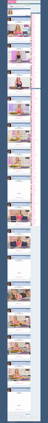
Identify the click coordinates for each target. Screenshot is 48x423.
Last (29, 15)
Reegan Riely (33, 196)
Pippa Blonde (33, 190)
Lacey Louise (33, 167)
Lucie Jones (33, 58)
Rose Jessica (33, 198)
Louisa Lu (33, 175)
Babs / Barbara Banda (34, 103)
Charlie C (33, 29)
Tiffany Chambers (34, 219)
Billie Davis (33, 108)
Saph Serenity (33, 73)
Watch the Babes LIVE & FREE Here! (22, 3)
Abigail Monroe (33, 89)
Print (8, 15)
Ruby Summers (33, 202)
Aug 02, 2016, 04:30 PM (10, 149)
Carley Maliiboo (33, 119)
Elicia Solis (33, 135)
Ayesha (32, 102)
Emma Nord (33, 39)
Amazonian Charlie (34, 94)
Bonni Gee (33, 109)
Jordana (33, 158)
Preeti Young (33, 69)
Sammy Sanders (34, 204)
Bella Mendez (33, 24)
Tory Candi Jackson (34, 222)
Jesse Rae (33, 49)
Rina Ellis (33, 197)
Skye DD (33, 75)
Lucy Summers (33, 178)
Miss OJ (33, 184)
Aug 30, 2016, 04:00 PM (10, 255)
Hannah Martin (33, 145)
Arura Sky (33, 19)
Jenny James (33, 156)
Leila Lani (33, 54)
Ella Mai (32, 136)
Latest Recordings (15, 9)
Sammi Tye (33, 203)
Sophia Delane (33, 209)
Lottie (32, 173)
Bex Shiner (33, 107)
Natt (32, 67)
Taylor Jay (33, 217)
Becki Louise (33, 104)
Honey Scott (33, 44)
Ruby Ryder (33, 201)
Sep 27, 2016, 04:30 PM (10, 308)
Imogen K (33, 149)
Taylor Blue (33, 216)
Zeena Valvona (33, 86)
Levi (32, 55)
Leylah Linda (33, 171)
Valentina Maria (33, 83)
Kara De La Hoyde (34, 160)
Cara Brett (33, 118)
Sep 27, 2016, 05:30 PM (10, 361)
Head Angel (33, 148)
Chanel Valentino (34, 121)
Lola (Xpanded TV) (34, 56)
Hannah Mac (33, 42)
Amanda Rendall (34, 16)
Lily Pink (33, 172)
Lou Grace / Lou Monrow (34, 174)
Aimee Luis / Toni (34, 90)
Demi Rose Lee (33, 132)
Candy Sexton (33, 117)
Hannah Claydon (34, 41)
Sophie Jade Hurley (34, 211)
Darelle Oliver (33, 35)
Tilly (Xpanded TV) (34, 82)
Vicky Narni (33, 84)
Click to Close (19, 34)
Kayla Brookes (33, 162)
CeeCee (33, 28)
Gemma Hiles (33, 141)
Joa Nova (33, 50)
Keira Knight (33, 163)
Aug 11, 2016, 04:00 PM (10, 202)
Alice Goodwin (33, 15)
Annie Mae (33, 18)
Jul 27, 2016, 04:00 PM (10, 96)
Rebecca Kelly (33, 71)
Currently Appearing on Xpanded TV (17, 10)
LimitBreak (12, 19)
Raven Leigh (33, 193)
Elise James (9, 8)
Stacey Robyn (33, 213)
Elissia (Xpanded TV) (34, 37)
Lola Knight (33, 57)
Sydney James (33, 214)
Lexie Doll (33, 170)
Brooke (32, 111)
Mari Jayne (33, 61)
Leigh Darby (33, 169)
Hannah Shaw (33, 146)
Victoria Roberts (33, 223)
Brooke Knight (33, 26)
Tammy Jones (33, 78)
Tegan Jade (33, 80)
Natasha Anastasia (34, 186)
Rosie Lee (33, 199)
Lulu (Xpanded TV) (34, 59)
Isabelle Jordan (33, 150)
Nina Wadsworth (33, 188)
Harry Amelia (33, 147)
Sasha (32, 206)
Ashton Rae (33, 21)
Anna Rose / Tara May (34, 17)
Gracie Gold (33, 143)
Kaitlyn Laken (33, 159)
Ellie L (32, 137)
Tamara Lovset (33, 215)
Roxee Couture (33, 200)
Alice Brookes (33, 92)
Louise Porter (33, 176)
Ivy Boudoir (33, 45)
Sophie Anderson (34, 210)
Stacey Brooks (33, 212)
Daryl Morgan (33, 131)
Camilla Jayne (33, 115)
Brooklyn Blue (33, 113)
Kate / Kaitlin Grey (34, 161)
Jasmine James (33, 154)
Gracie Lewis (33, 144)
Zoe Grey (33, 87)
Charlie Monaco (33, 123)
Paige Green (33, 189)
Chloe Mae (33, 31)
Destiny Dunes (33, 133)
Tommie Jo (33, 221)
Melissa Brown (33, 180)
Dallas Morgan (33, 33)
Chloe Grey (33, 30)
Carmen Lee (33, 120)
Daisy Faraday (33, 126)
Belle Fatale (33, 106)
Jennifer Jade (33, 47)
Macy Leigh (33, 60)
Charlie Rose (33, 124)
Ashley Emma (33, 20)
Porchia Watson (33, 191)
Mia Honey (33, 182)
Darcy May (33, 34)
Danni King (33, 128)
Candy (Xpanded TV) (34, 116)
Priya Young (33, 70)
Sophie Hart (33, 76)
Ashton (32, 100)
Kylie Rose (33, 52)
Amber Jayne (33, 95)
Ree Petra (33, 195)
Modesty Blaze (33, 185)
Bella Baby (33, 23)
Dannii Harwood (33, 130)
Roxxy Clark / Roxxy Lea (34, 72)
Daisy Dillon (33, 32)
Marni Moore (33, 62)
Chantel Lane (33, 122)
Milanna (32, 183)
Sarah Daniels (33, 74)
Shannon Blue (33, 208)
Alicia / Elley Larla (34, 93)
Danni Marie (33, 129)
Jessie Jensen (33, 157)
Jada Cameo (33, 46)
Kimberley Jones (34, 165)
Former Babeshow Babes (34, 88)
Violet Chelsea (33, 85)
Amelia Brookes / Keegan (35, 98)
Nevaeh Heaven (33, 187)
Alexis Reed (33, 91)
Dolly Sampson (33, 134)
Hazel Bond (33, 43)
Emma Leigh (33, 139)
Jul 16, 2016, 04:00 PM (10, 43)
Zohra (32, 225)
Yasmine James (33, 224)
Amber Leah (33, 96)
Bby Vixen (33, 22)
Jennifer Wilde (33, 48)
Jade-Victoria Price (34, 152)
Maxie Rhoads (33, 63)
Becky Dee (33, 105)
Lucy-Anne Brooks (34, 177)
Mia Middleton (33, 65)
